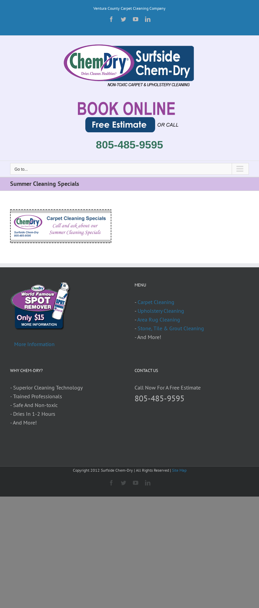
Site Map (179, 470)
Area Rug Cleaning (158, 319)
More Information (34, 344)
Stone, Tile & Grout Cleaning (171, 328)
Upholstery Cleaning (161, 310)
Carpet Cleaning (156, 302)
